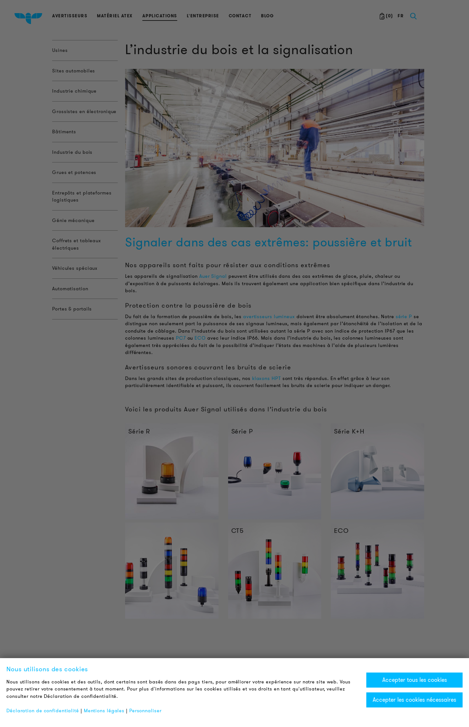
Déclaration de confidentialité (42, 710)
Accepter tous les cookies (414, 680)
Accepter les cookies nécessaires (414, 700)
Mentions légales (104, 710)
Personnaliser (145, 710)
